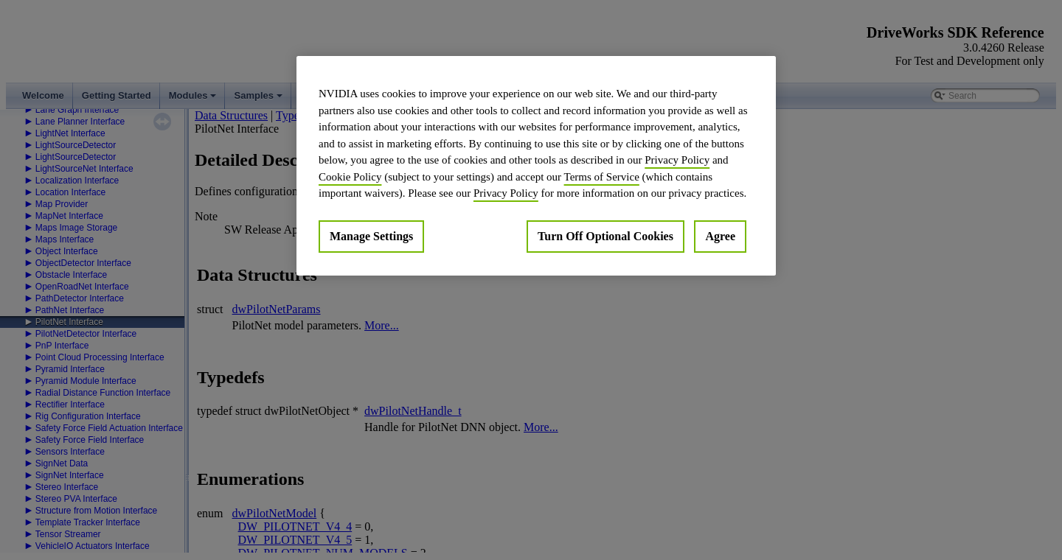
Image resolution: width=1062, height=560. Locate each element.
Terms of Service (601, 177)
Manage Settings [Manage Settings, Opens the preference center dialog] (371, 236)
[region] (536, 166)
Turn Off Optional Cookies (605, 236)
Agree (720, 236)
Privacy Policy (677, 160)
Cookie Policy (350, 177)
